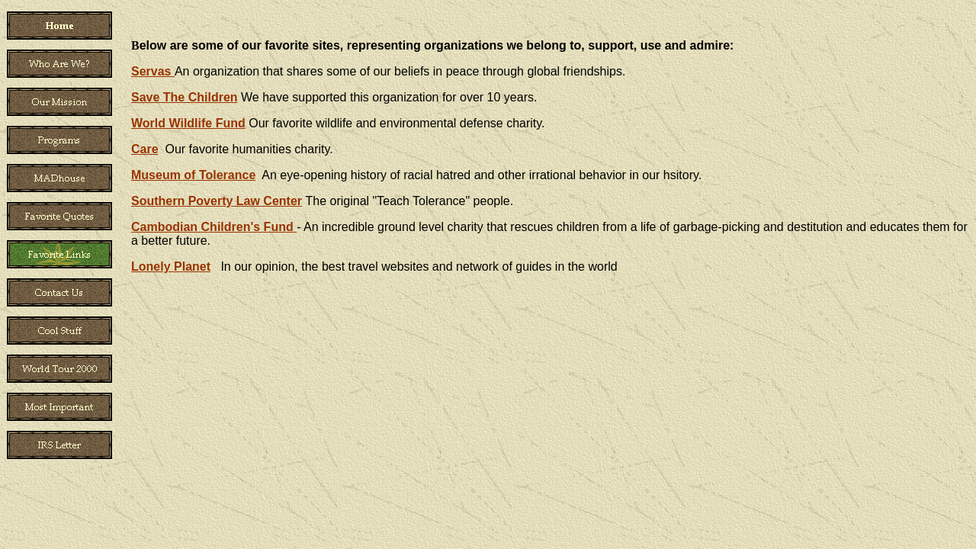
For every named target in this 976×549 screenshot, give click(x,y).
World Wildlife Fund (188, 123)
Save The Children (184, 97)
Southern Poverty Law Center (216, 200)
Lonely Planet (170, 266)
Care (145, 149)
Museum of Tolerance (193, 175)
